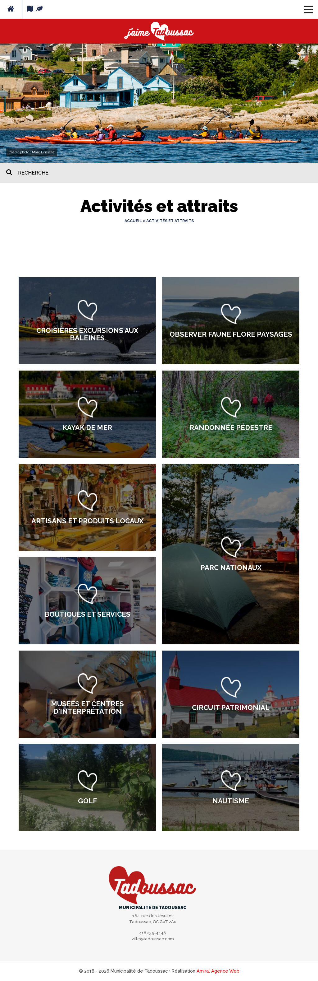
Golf (87, 801)
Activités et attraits (170, 220)
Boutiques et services (87, 614)
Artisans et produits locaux (87, 521)
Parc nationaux (230, 567)
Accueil (133, 220)
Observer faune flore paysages (231, 334)
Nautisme (230, 801)
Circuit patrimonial (231, 707)
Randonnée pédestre (230, 427)
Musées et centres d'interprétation (87, 707)
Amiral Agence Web (218, 971)
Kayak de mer (87, 427)
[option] (87, 320)
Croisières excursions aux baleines (87, 334)
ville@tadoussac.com (153, 939)
